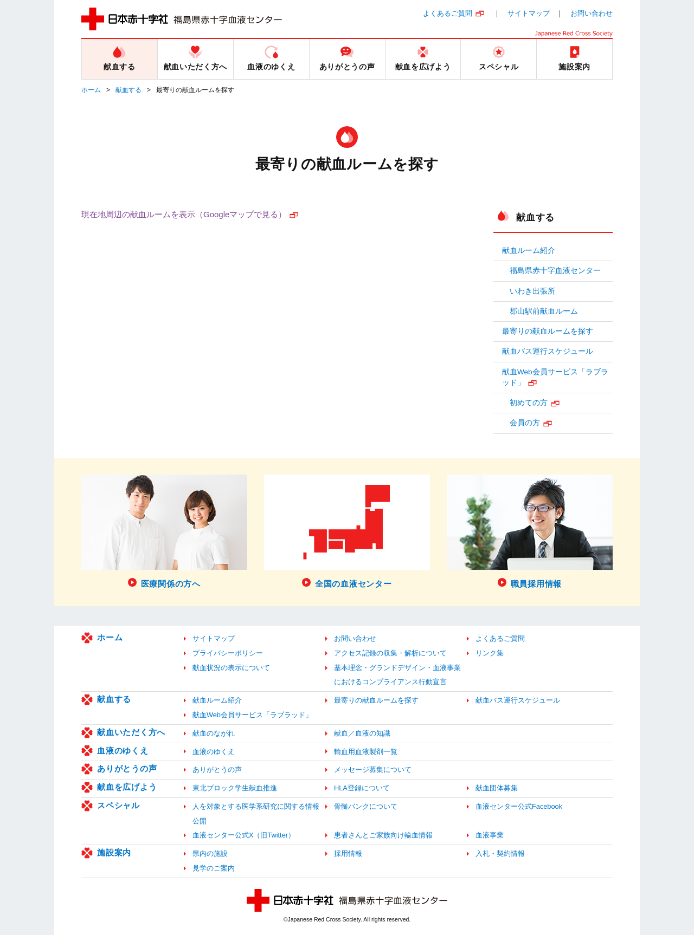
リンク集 (489, 653)
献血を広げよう (127, 786)
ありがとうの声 (127, 768)
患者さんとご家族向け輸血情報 (383, 835)
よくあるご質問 (447, 13)
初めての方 (529, 403)
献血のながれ (213, 733)
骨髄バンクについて (365, 806)
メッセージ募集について (373, 769)
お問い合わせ (591, 13)
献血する (128, 90)
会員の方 (525, 423)
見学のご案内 (213, 868)
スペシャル (118, 805)
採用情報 (348, 853)
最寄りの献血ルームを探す (547, 331)
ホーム (91, 90)
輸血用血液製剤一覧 (365, 752)
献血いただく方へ (131, 732)
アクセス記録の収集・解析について (390, 653)
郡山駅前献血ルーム (544, 311)
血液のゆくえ (123, 750)
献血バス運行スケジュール (547, 351)
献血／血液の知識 (362, 733)
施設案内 (114, 852)
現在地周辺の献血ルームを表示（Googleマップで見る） (183, 214)
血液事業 (489, 835)
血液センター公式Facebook (518, 806)
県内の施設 (210, 853)
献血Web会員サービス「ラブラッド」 (555, 377)
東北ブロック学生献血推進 (234, 788)
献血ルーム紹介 (528, 250)
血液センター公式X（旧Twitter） (243, 835)
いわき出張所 (532, 291)
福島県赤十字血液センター (555, 271)
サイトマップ (528, 13)
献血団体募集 (496, 788)
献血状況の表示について (231, 668)
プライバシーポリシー (227, 653)
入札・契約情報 (500, 853)
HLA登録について (362, 788)
